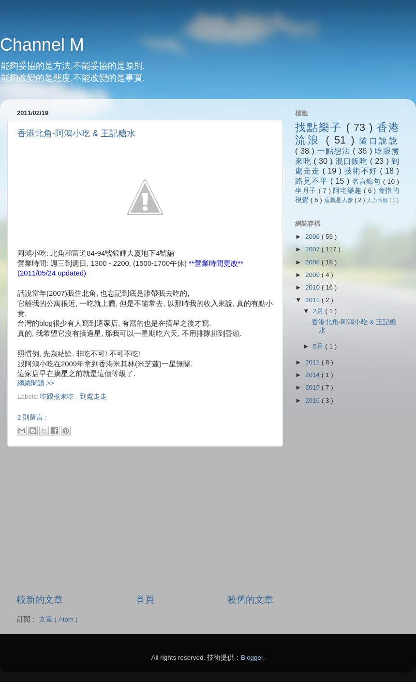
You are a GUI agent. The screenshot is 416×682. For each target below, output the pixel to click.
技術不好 (362, 170)
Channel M (42, 45)
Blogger (252, 657)
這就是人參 (339, 200)
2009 (313, 274)
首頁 (145, 600)
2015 (313, 387)
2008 (313, 262)
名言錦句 (367, 181)
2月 (319, 311)
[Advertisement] (130, 405)
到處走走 (93, 396)
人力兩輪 (378, 200)
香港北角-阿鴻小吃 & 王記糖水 (76, 133)
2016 (313, 400)
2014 (313, 374)
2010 (313, 287)
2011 (313, 300)
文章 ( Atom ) (58, 619)
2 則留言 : (32, 417)
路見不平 (312, 180)
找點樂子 (320, 127)
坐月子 (307, 190)
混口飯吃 (352, 161)
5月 (319, 346)
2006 (313, 236)
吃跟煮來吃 (58, 396)
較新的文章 (40, 600)
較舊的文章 (250, 600)
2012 (313, 362)
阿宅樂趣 (348, 190)
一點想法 (335, 150)
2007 (313, 249)
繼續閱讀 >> (35, 383)
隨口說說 (379, 140)
